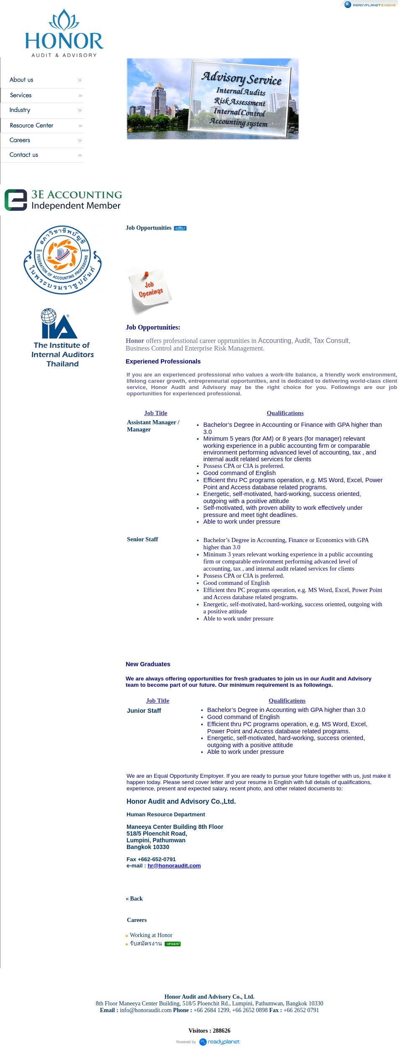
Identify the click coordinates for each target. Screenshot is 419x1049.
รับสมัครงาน (146, 943)
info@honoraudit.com (146, 1010)
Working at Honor (151, 935)
